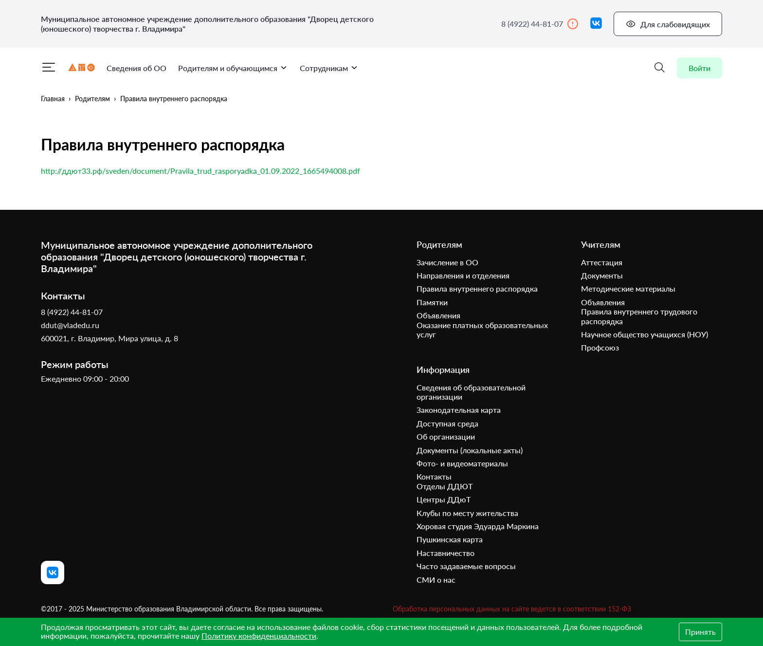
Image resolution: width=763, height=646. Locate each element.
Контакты (434, 476)
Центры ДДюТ (444, 499)
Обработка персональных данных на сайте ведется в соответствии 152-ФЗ (512, 609)
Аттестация (601, 262)
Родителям (92, 98)
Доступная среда (447, 423)
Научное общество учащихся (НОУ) (644, 334)
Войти (699, 68)
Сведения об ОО (136, 68)
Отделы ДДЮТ (444, 486)
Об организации (446, 436)
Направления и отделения (463, 275)
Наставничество (445, 552)
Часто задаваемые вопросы (466, 566)
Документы (602, 275)
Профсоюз (600, 347)
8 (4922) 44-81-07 (540, 24)
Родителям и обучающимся (233, 68)
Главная (53, 98)
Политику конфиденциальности (258, 635)
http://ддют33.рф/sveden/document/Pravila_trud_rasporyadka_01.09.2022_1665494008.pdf (200, 170)
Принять (700, 631)
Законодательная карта (459, 409)
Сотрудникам (329, 68)
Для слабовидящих (668, 24)
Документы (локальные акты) (470, 450)
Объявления (438, 315)
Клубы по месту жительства (467, 512)
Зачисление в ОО (447, 262)
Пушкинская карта (450, 539)
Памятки (432, 302)
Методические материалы (628, 288)
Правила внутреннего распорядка (173, 98)
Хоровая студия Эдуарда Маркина (478, 526)
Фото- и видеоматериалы (462, 463)
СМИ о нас (436, 579)
